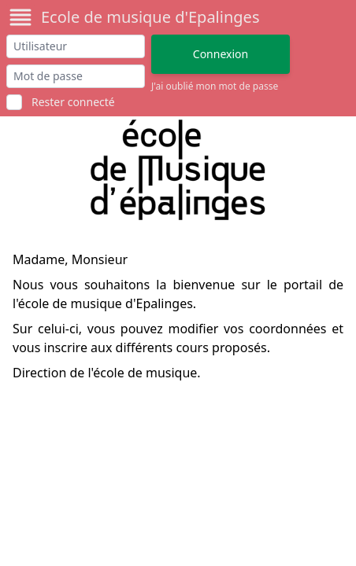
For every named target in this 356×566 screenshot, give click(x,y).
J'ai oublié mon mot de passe (214, 86)
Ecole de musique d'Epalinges (150, 17)
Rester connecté (73, 101)
